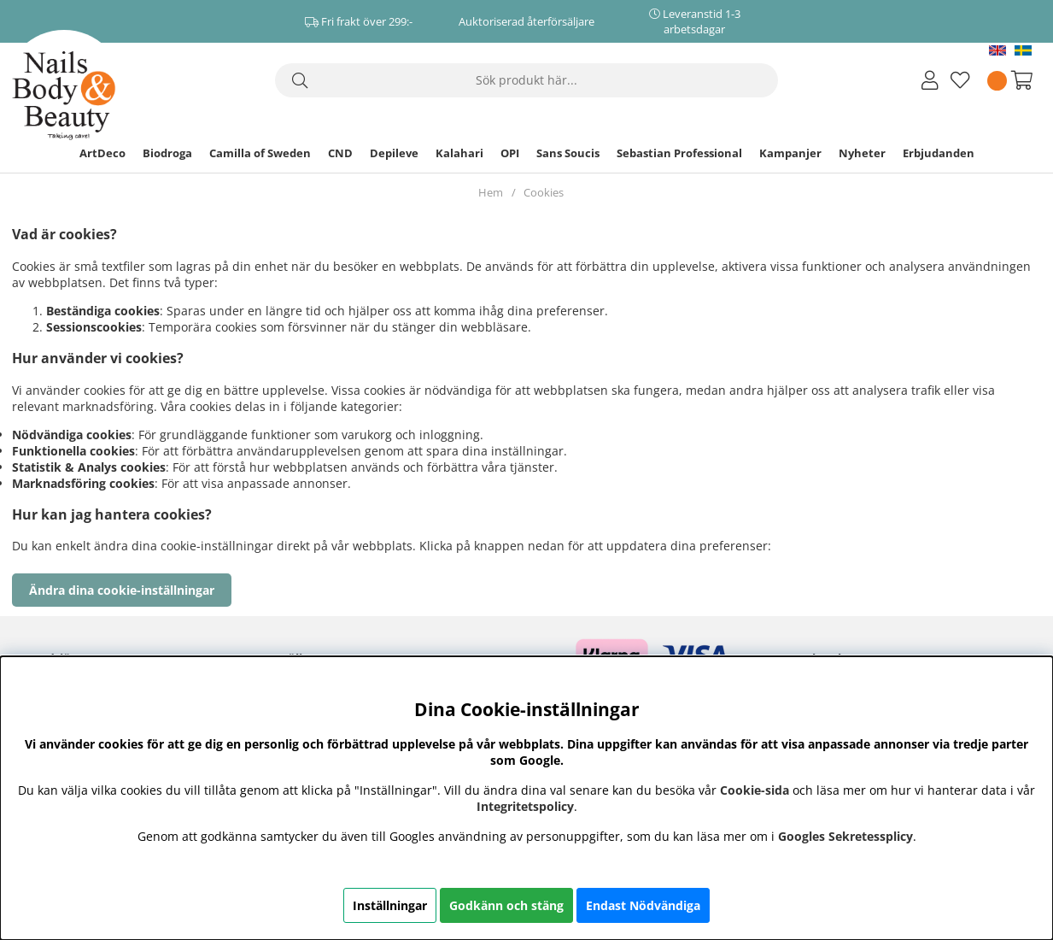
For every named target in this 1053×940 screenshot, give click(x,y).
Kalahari (459, 153)
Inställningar (390, 905)
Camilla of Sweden (260, 153)
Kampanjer (790, 153)
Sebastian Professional (679, 153)
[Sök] (526, 80)
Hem (490, 192)
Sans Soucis (568, 153)
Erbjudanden (938, 153)
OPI (509, 153)
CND (340, 153)
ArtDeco (102, 153)
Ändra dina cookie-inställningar (121, 590)
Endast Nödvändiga (643, 905)
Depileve (394, 153)
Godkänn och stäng (506, 905)
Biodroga (167, 153)
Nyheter (862, 153)
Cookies (544, 192)
